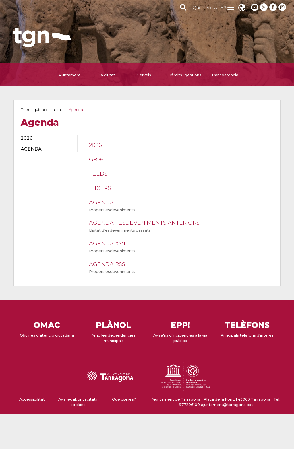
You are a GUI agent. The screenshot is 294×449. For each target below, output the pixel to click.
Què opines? (124, 399)
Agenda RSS (107, 264)
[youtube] (254, 7)
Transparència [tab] (224, 75)
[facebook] (273, 7)
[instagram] (282, 7)
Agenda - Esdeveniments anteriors (144, 222)
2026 (95, 144)
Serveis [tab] (144, 75)
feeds (98, 173)
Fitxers (100, 187)
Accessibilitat (32, 399)
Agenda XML (108, 243)
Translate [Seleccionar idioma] (241, 8)
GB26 (96, 159)
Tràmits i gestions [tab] (184, 75)
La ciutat (58, 110)
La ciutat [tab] (106, 75)
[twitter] (264, 7)
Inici (44, 110)
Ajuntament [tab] (69, 75)
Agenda (101, 202)
